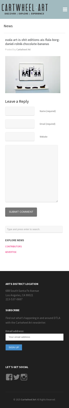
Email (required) (47, 123)
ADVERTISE (11, 252)
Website (43, 136)
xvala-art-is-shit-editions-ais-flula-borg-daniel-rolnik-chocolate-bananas (32, 42)
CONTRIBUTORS (13, 246)
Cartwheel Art (23, 49)
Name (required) (48, 111)
